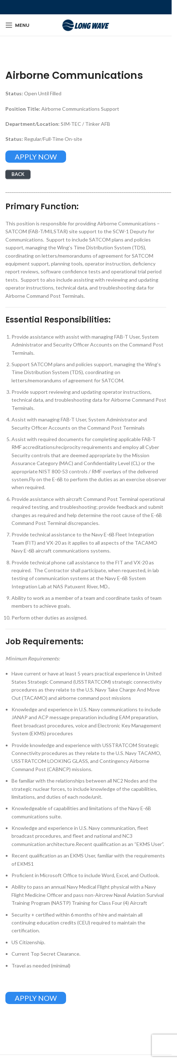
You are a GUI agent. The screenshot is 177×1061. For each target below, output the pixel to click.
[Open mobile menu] (17, 25)
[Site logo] (86, 24)
